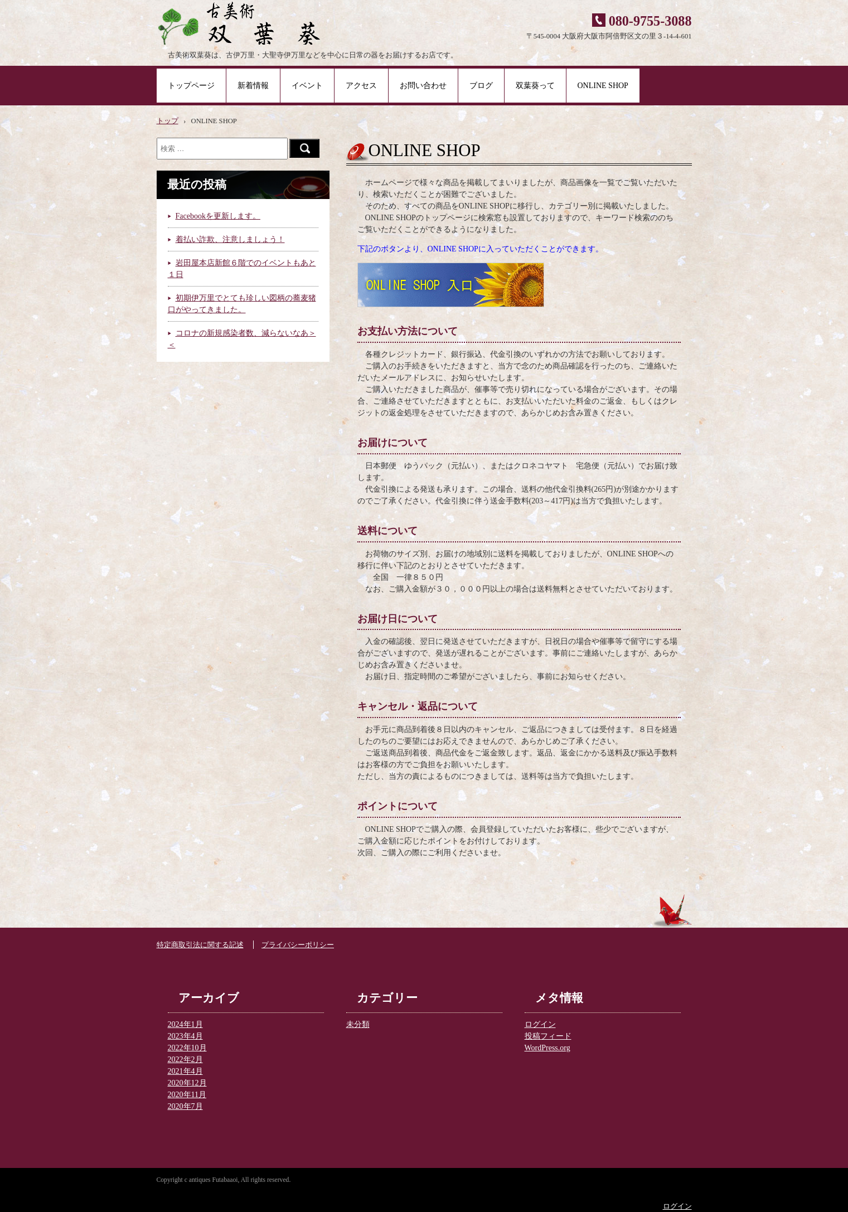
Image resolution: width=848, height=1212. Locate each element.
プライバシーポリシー (297, 945)
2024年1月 (185, 1024)
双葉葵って (535, 85)
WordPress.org (547, 1048)
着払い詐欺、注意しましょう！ (230, 239)
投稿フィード (548, 1036)
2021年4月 (185, 1071)
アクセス (361, 85)
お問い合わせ (423, 85)
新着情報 (253, 85)
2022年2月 (185, 1059)
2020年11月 (187, 1094)
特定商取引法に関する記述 (200, 945)
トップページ (191, 85)
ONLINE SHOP (603, 85)
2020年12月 (187, 1083)
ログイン (540, 1024)
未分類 (358, 1024)
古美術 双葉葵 (256, 22)
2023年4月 (185, 1036)
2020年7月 (185, 1106)
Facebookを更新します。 (218, 216)
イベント (307, 85)
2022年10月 (187, 1048)
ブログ (481, 85)
